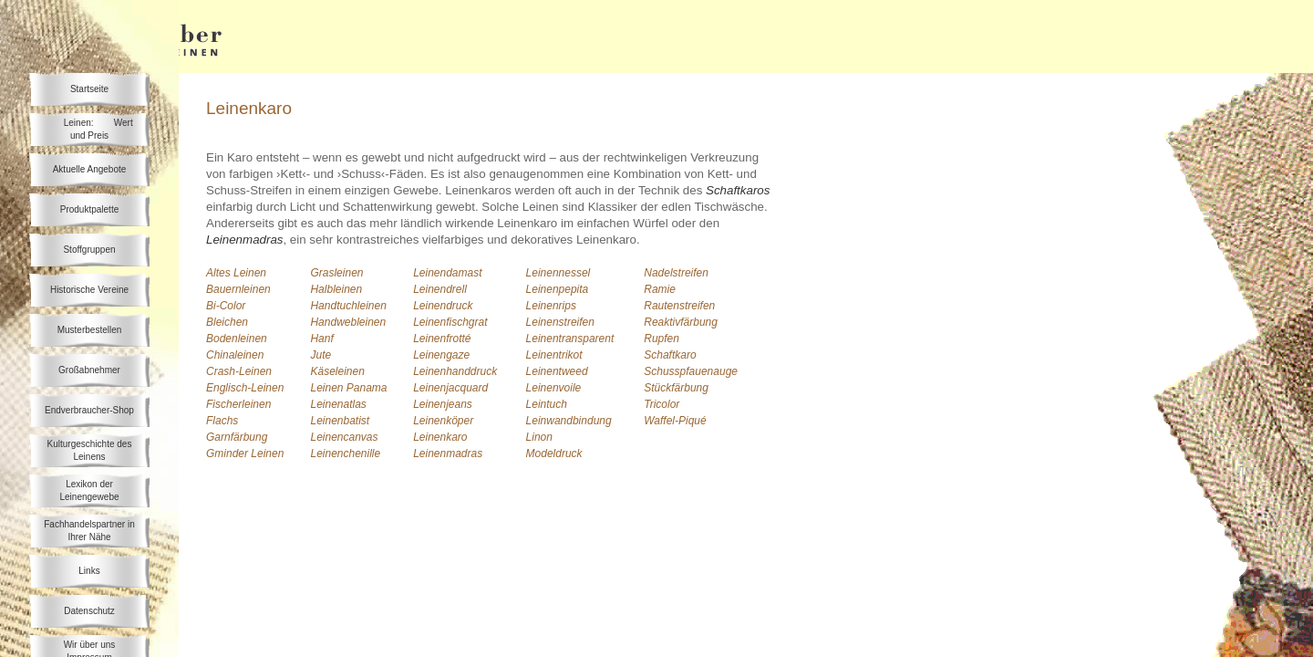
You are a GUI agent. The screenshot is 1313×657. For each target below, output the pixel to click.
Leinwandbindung (569, 420)
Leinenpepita (557, 289)
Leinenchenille (345, 453)
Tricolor (661, 404)
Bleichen (227, 322)
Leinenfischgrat (450, 322)
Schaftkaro (670, 355)
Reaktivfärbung (681, 322)
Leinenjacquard (450, 387)
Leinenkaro (440, 437)
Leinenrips (551, 305)
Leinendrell (440, 289)
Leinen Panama (348, 387)
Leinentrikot (554, 355)
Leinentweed (557, 371)
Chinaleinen (235, 355)
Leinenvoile (554, 387)
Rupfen (661, 338)
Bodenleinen (236, 338)
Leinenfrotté (441, 338)
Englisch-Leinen (245, 387)
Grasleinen (336, 272)
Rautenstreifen (679, 305)
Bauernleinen (238, 289)
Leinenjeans (442, 404)
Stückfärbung (676, 387)
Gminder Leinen (245, 453)
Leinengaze (441, 355)
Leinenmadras (447, 453)
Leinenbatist (339, 420)
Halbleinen (336, 289)
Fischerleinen (238, 404)
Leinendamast (447, 272)
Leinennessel (558, 272)
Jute (320, 355)
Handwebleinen (348, 322)
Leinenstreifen (560, 322)
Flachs (222, 420)
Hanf (321, 338)
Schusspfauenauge (691, 371)
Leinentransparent (570, 338)
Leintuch (546, 404)
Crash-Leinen (239, 371)
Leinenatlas (338, 404)
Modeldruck (554, 453)
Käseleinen (337, 371)
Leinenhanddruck (455, 371)
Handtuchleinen (348, 305)
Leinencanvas (343, 437)
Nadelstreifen (676, 272)
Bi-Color (225, 305)
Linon (539, 437)
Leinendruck (442, 305)
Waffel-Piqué (675, 420)
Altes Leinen (236, 272)
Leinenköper (443, 420)
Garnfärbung (236, 437)
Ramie (660, 289)
